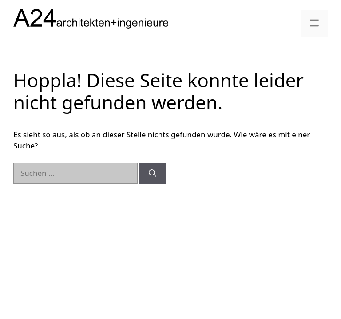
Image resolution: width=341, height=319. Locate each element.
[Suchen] (152, 173)
